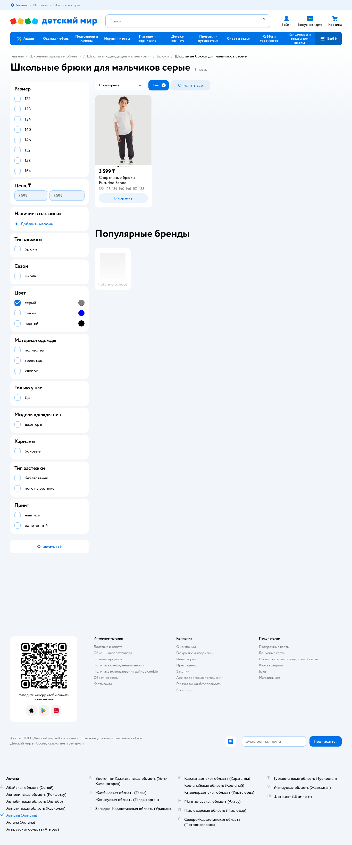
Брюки (163, 56)
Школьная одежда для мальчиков (117, 56)
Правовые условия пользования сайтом (111, 738)
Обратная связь (106, 677)
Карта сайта (103, 684)
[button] (328, 38)
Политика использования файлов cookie (126, 671)
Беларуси (76, 743)
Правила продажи (108, 659)
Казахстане (56, 743)
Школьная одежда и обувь (53, 56)
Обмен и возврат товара (113, 653)
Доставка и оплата (108, 647)
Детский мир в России (28, 743)
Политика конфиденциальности (119, 665)
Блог (262, 671)
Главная (17, 56)
